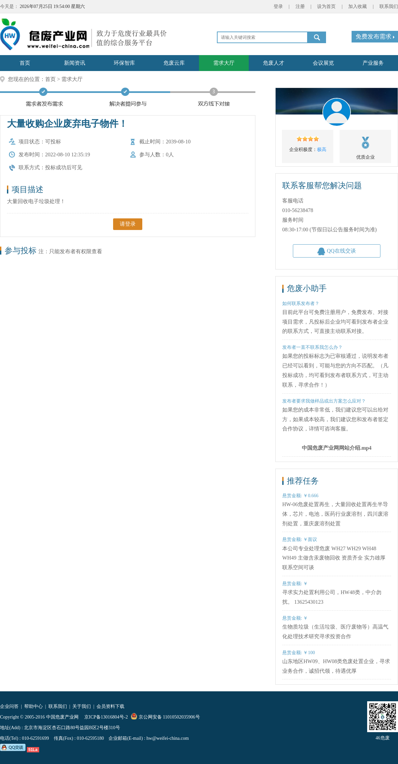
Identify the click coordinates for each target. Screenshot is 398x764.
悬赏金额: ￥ (295, 583)
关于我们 (81, 706)
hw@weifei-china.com (168, 738)
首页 (50, 79)
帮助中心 (33, 706)
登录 (278, 6)
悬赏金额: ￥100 (298, 652)
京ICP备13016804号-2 (106, 717)
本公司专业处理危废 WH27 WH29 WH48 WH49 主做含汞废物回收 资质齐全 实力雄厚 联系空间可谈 (333, 558)
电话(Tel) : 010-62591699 (24, 738)
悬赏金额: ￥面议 (299, 539)
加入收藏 (357, 6)
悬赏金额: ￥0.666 (300, 495)
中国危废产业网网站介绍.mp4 (336, 448)
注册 (300, 6)
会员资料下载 (110, 706)
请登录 (128, 224)
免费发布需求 (375, 36)
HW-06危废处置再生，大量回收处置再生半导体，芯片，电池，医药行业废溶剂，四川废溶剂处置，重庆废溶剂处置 (335, 513)
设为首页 (326, 6)
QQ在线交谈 (336, 251)
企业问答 (9, 706)
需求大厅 (72, 79)
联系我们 (388, 6)
